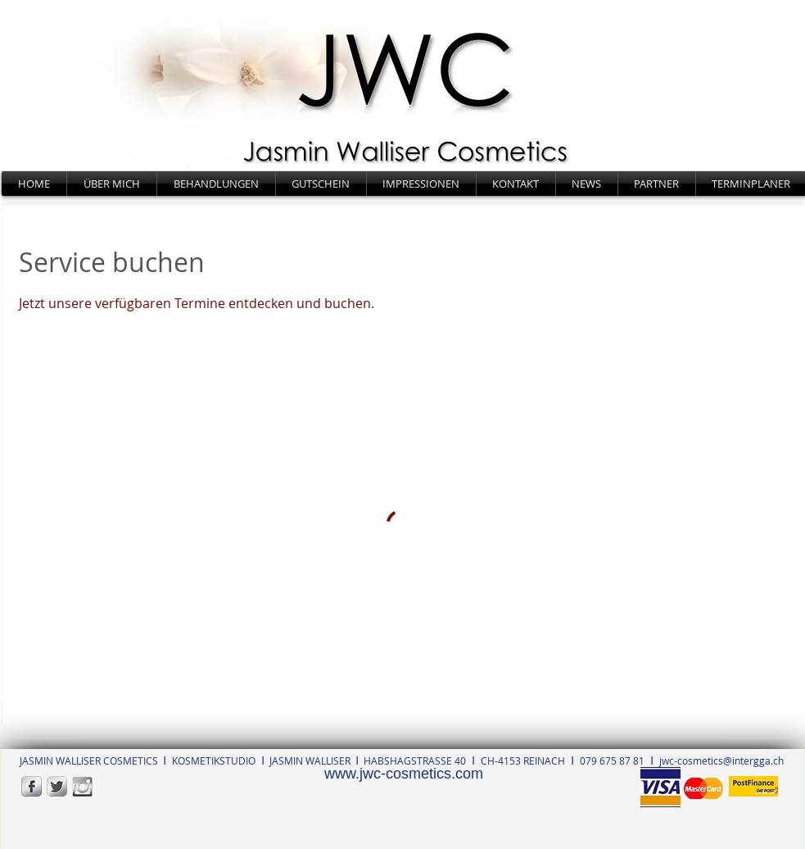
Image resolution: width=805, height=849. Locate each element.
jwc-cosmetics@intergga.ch (721, 760)
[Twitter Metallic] (57, 786)
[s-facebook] (31, 786)
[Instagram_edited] (82, 786)
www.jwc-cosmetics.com (403, 773)
